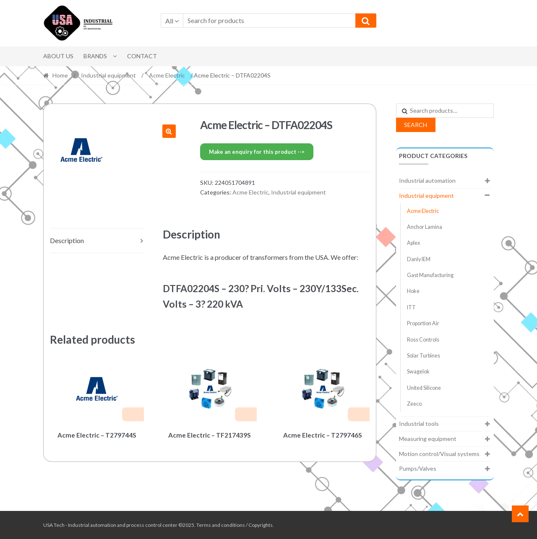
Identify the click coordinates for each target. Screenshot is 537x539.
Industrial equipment (108, 75)
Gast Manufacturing (430, 275)
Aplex (413, 243)
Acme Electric (167, 75)
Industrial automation (427, 180)
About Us (58, 56)
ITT (411, 307)
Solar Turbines (423, 355)
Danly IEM (418, 259)
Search (415, 124)
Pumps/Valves (417, 468)
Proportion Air (423, 323)
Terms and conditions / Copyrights (234, 525)
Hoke (413, 291)
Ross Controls (423, 340)
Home (60, 75)
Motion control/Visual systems (439, 453)
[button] (169, 131)
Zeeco (414, 404)
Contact (142, 56)
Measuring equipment (427, 438)
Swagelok (418, 371)
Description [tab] (67, 240)
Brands (95, 56)
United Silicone (424, 388)
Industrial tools (419, 423)
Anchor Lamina (424, 227)
